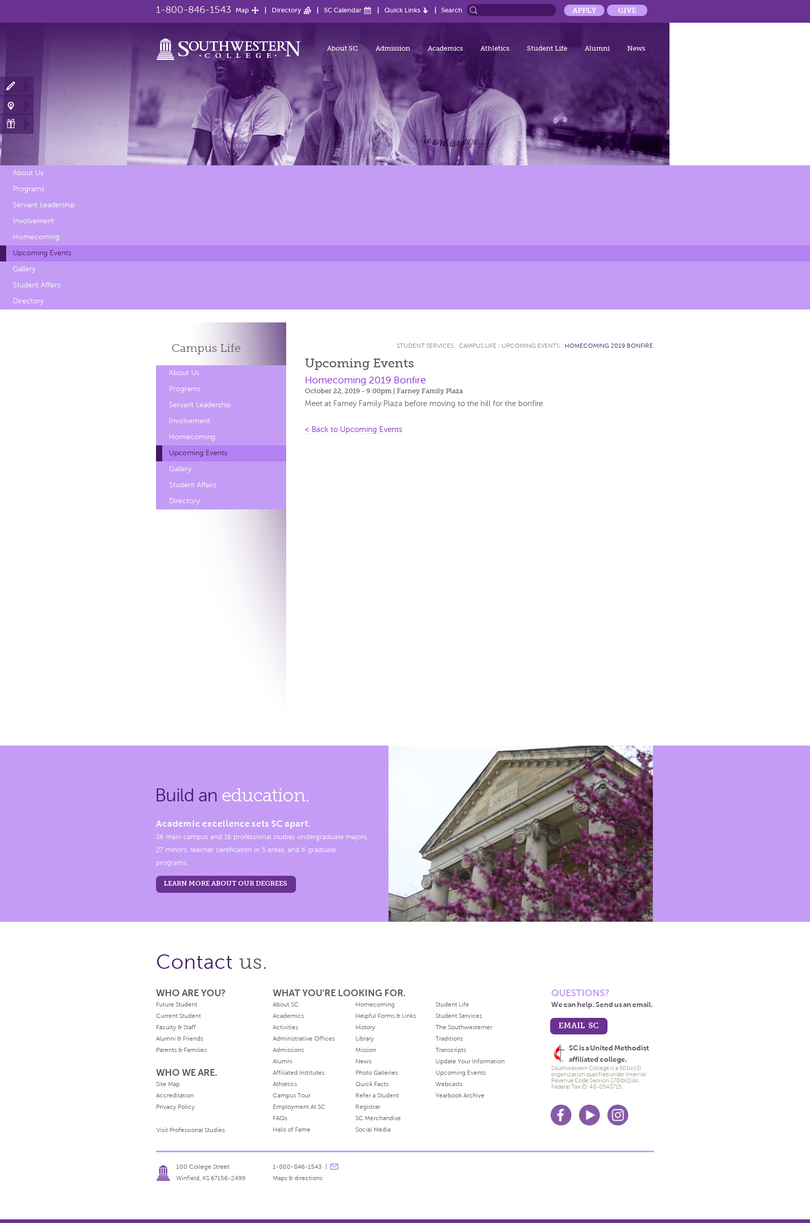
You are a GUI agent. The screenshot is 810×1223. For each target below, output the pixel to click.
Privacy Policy (175, 1106)
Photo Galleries (376, 1072)
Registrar (367, 1106)
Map (242, 10)
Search (451, 10)
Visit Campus (17, 105)
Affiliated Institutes (298, 1072)
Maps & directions (297, 1178)
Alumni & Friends (179, 1038)
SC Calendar (343, 10)
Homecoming (36, 237)
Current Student (178, 1015)
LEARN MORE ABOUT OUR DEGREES (225, 883)
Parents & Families (181, 1050)
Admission (393, 48)
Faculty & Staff (176, 1027)
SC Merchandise (378, 1118)
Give (627, 10)
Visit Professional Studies (191, 1130)
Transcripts (450, 1050)
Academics (445, 48)
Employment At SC (299, 1106)
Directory (286, 10)
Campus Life (477, 345)
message (334, 1167)
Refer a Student (377, 1095)
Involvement (33, 221)
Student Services (425, 345)
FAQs (280, 1118)
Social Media (373, 1129)
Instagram (618, 1115)
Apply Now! (17, 86)
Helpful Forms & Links (385, 1015)
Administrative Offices (304, 1038)
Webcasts (448, 1084)
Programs (28, 189)
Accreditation (175, 1095)
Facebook (561, 1115)
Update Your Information (470, 1061)
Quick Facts (371, 1084)
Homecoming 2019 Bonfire (609, 345)
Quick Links (402, 10)
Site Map (168, 1084)
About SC (342, 48)
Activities (285, 1027)
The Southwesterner (463, 1027)
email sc (578, 1025)
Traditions (449, 1038)
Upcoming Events (42, 253)
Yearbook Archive (460, 1095)
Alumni (597, 48)
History (365, 1027)
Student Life (547, 48)
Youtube (589, 1115)
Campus (206, 348)
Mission (365, 1050)
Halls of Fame (291, 1129)
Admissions (288, 1050)
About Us (28, 173)
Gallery (24, 269)
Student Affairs (36, 285)
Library (364, 1038)
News (636, 48)
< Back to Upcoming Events (353, 429)
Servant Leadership (44, 205)
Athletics (494, 48)
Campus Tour (291, 1095)
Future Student (176, 1004)
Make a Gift (17, 124)
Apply (584, 10)
